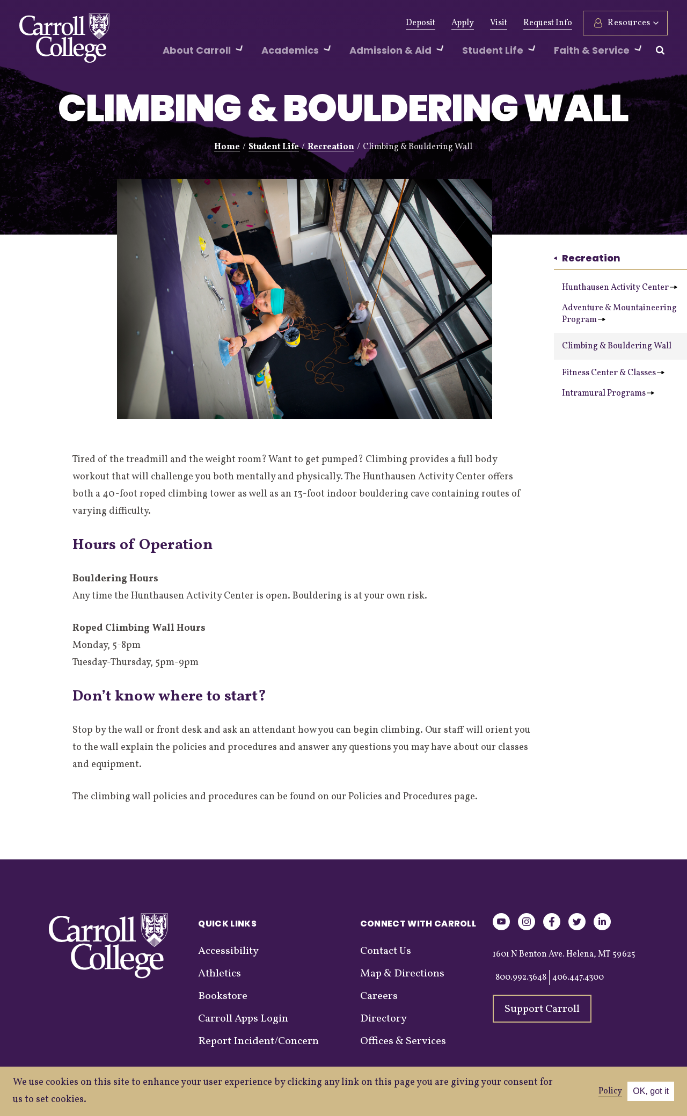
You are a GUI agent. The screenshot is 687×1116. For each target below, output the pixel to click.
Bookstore (222, 996)
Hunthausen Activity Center (619, 288)
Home (227, 147)
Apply (462, 23)
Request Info (547, 23)
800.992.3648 (520, 977)
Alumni (209, 23)
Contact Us (385, 951)
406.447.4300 (578, 977)
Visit (498, 23)
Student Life (274, 147)
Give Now (160, 23)
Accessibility (228, 951)
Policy (610, 1091)
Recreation (331, 147)
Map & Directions (402, 973)
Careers (379, 996)
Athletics (257, 23)
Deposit (420, 23)
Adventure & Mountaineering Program (619, 314)
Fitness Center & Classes (613, 373)
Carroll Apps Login (243, 1018)
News (300, 23)
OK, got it (651, 1091)
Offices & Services (403, 1041)
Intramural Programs (608, 393)
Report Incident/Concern (258, 1041)
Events (339, 23)
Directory (383, 1018)
